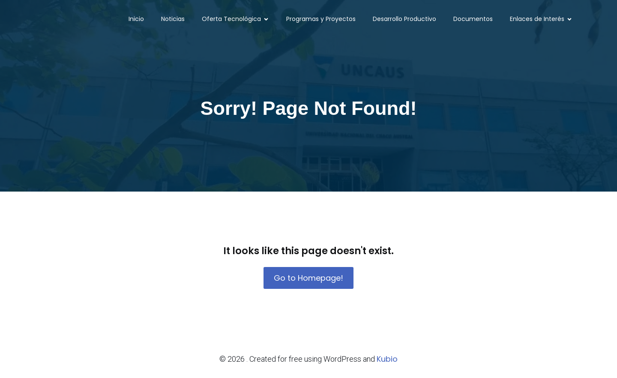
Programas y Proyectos (321, 19)
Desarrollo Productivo (404, 19)
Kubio (387, 359)
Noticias (173, 19)
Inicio (136, 19)
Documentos (473, 19)
